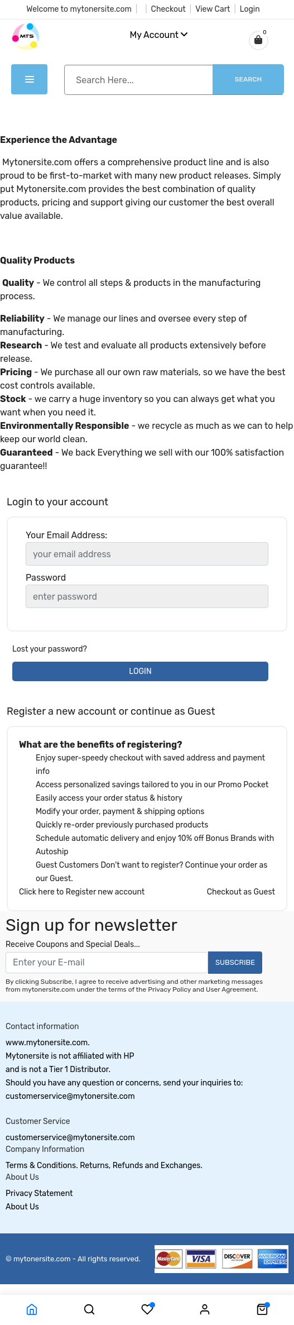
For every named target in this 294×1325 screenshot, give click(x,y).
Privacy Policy (169, 989)
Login (250, 9)
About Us (22, 1207)
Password (46, 577)
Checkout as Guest (241, 892)
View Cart (212, 9)
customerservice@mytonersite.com (70, 1137)
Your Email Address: (66, 535)
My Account (159, 35)
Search (248, 79)
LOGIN (140, 671)
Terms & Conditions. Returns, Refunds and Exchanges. (104, 1165)
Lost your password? (49, 649)
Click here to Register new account (81, 892)
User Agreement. (232, 989)
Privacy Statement (39, 1193)
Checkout (168, 9)
